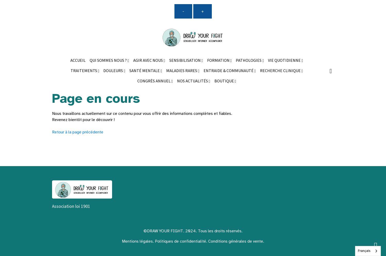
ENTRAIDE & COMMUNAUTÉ (229, 71)
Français (364, 251)
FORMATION (218, 60)
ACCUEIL (78, 60)
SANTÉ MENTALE (145, 71)
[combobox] (368, 251)
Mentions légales (137, 241)
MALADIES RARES (182, 71)
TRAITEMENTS (84, 71)
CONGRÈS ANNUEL (154, 81)
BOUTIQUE (224, 81)
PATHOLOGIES (249, 60)
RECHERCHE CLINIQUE (280, 71)
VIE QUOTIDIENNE (284, 60)
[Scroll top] (375, 245)
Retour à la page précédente (77, 132)
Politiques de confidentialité (180, 241)
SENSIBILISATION (185, 60)
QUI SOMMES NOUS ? (109, 60)
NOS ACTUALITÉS (193, 81)
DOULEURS (113, 71)
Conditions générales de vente (235, 241)
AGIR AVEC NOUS (148, 60)
